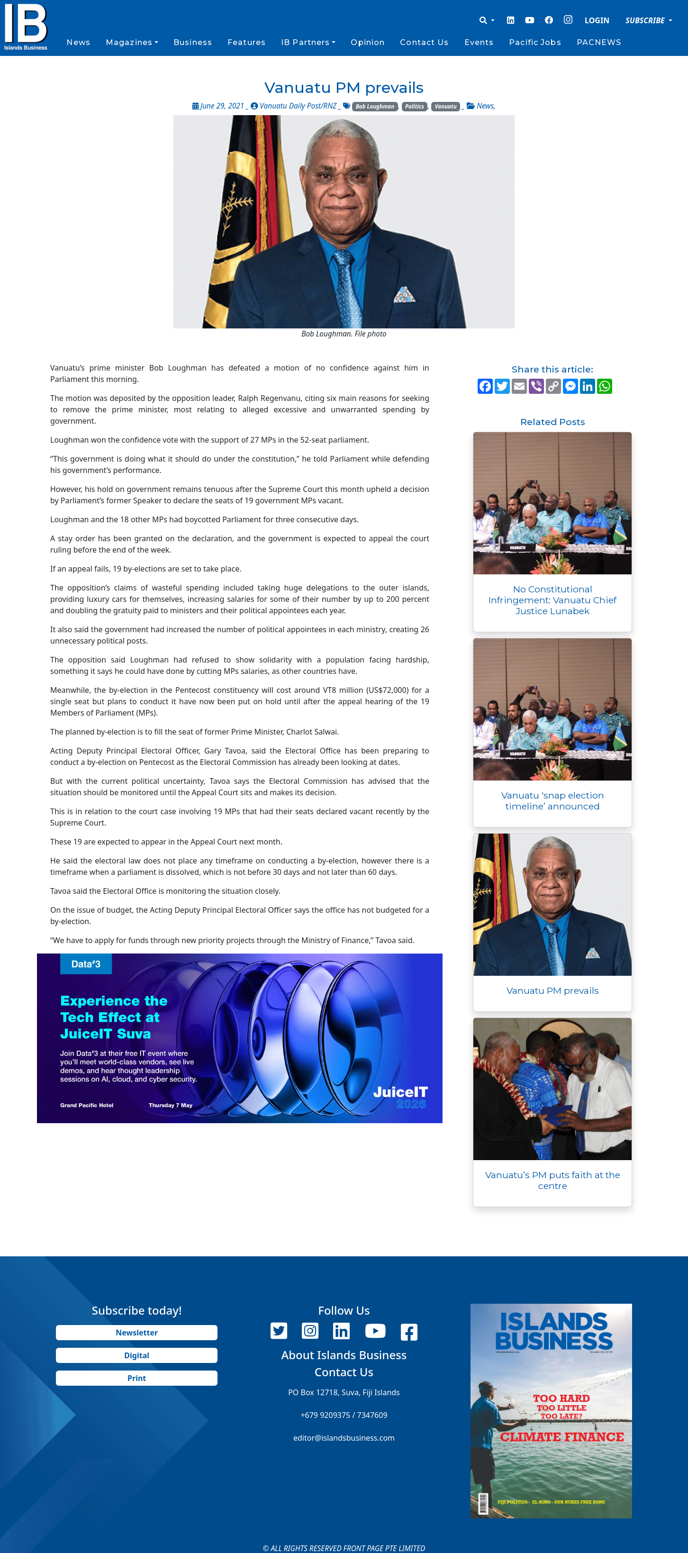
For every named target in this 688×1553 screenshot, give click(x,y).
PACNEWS (599, 42)
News (78, 42)
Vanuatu (446, 106)
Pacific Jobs (535, 42)
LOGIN (597, 20)
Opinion (368, 42)
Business (192, 42)
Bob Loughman (375, 106)
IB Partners (305, 42)
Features (246, 42)
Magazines (129, 42)
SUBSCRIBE (646, 20)
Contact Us (424, 42)
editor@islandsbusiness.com (344, 1438)
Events (479, 42)
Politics (414, 106)
